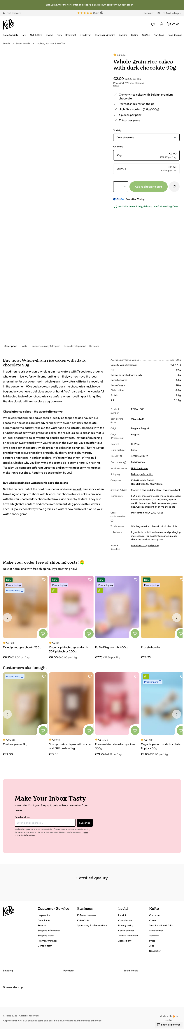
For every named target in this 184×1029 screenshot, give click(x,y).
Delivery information (142, 474)
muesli (77, 489)
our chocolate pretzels (38, 452)
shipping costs (35, 1020)
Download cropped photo (145, 545)
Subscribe (84, 822)
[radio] (146, 155)
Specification (138, 461)
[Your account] (161, 24)
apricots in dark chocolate (34, 457)
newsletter (72, 4)
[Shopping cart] (173, 24)
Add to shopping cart (148, 186)
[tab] (10, 346)
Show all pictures (168, 1024)
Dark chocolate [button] (125, 137)
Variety (117, 130)
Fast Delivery (12, 12)
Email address (22, 817)
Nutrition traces (139, 468)
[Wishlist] (153, 24)
